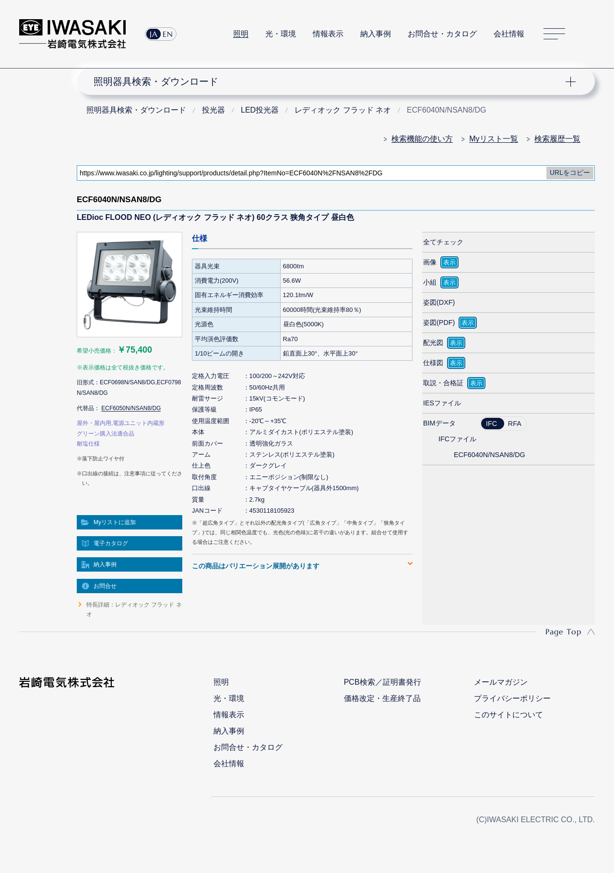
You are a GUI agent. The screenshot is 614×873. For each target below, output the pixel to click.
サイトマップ (554, 34)
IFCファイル (457, 439)
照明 (240, 34)
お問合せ (105, 586)
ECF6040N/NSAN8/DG (489, 455)
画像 (430, 262)
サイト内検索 (589, 34)
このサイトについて (508, 715)
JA (154, 34)
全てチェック (443, 242)
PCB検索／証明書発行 (382, 682)
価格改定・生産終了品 (382, 698)
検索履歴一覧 (557, 139)
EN (168, 34)
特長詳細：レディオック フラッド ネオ (134, 609)
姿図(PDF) (439, 322)
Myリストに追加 (115, 522)
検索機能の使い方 (422, 139)
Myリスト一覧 (493, 139)
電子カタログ (111, 543)
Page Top (563, 631)
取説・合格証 (443, 383)
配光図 (433, 342)
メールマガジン (501, 682)
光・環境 (280, 34)
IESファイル (442, 403)
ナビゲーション (330, 81)
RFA (514, 423)
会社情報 (509, 34)
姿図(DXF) (439, 302)
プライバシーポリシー (512, 698)
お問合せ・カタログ (442, 34)
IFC (491, 423)
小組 (430, 282)
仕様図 (433, 363)
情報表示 (328, 34)
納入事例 (375, 34)
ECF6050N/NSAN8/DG (131, 408)
